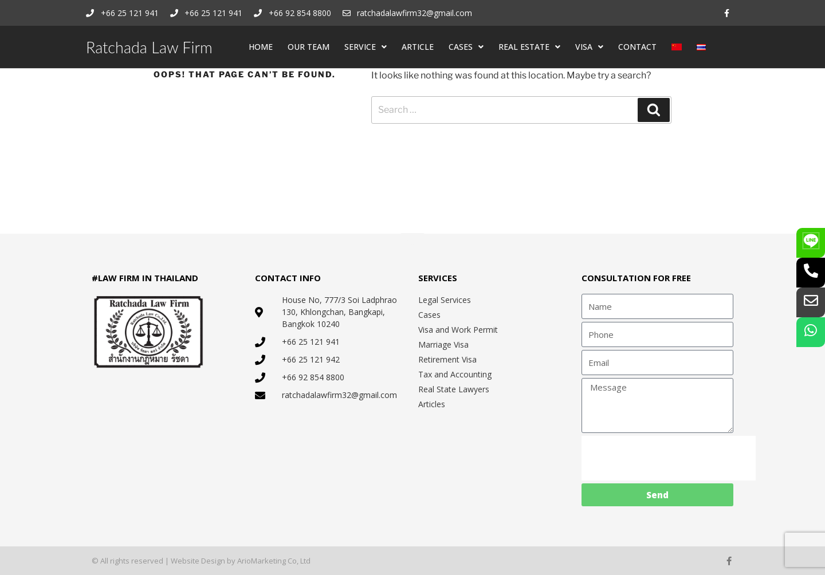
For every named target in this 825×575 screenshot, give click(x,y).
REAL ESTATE (529, 47)
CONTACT (637, 46)
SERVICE (365, 47)
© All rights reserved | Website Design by (164, 561)
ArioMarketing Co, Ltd (274, 561)
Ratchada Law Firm (149, 47)
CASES (466, 47)
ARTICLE (418, 46)
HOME (261, 46)
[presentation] (669, 458)
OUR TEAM (308, 46)
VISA (589, 47)
